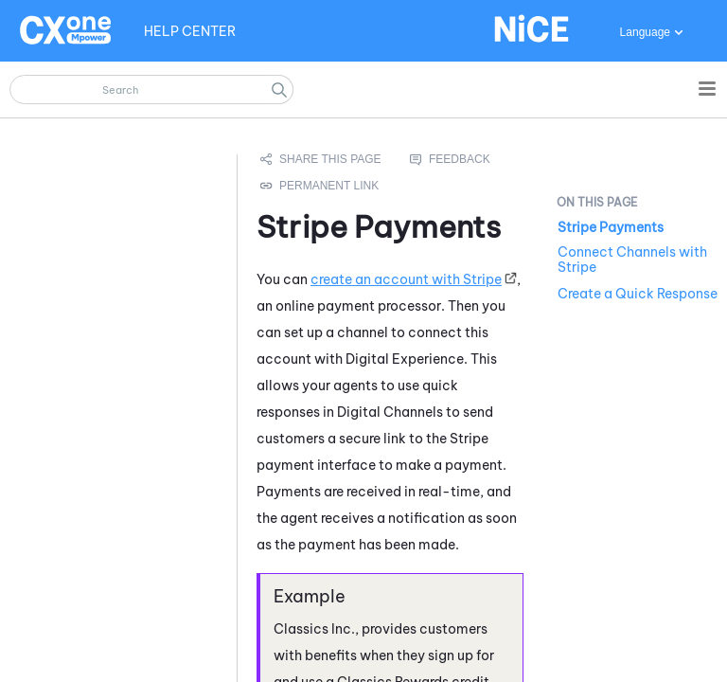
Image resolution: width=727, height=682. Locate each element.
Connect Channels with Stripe (632, 259)
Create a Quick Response (638, 293)
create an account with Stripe (406, 279)
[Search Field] (151, 89)
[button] (279, 89)
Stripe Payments (611, 227)
